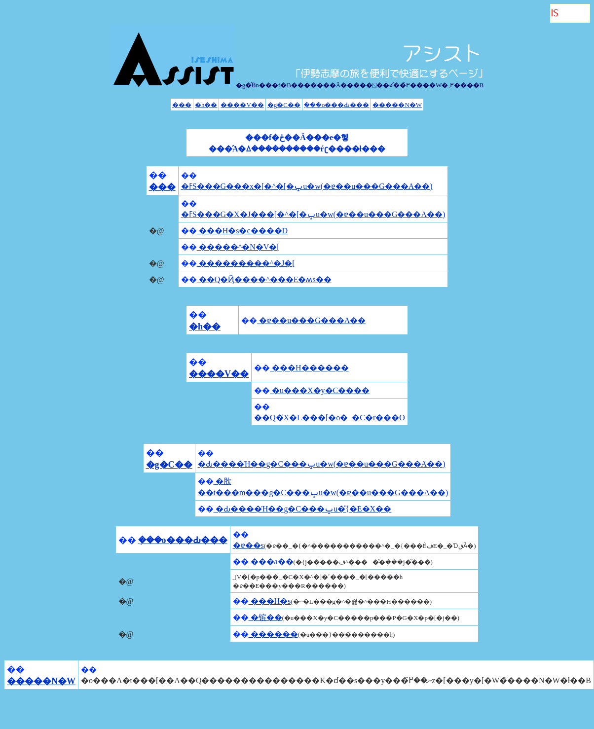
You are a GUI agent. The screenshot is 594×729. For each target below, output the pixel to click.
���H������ (309, 368)
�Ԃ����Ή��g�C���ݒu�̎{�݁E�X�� (303, 509)
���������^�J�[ (246, 263)
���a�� (271, 561)
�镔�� (265, 617)
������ (273, 634)
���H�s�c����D (242, 230)
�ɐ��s (248, 545)
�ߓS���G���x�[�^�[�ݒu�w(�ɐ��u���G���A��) (307, 186)
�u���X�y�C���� (320, 390)
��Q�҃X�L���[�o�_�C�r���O (329, 417)
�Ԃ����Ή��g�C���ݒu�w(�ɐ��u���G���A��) (322, 464)
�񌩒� (234, 576)
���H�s (270, 601)
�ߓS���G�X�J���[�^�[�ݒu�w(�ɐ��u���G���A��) (313, 214)
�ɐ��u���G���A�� (311, 320)
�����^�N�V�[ (238, 247)
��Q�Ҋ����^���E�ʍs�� (264, 279)
